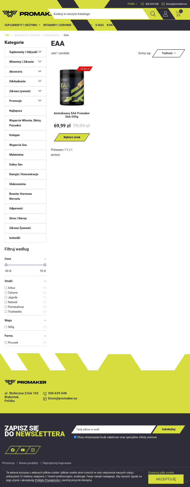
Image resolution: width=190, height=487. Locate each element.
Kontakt (113, 25)
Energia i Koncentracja (23, 174)
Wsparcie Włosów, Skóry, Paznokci (25, 123)
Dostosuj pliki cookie (161, 472)
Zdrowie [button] (83, 25)
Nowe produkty (28, 463)
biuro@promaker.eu (60, 398)
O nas (99, 25)
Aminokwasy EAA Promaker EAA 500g (72, 115)
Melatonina (16, 154)
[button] (25, 52)
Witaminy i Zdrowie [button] (57, 25)
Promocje (8, 463)
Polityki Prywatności (47, 480)
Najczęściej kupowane (57, 463)
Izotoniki (14, 238)
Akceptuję (166, 479)
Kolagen (14, 135)
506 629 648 (55, 393)
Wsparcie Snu (18, 145)
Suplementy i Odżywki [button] (21, 25)
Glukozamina (17, 184)
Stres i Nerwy (18, 218)
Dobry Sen (15, 164)
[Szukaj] (98, 14)
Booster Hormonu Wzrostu (20, 196)
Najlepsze (15, 110)
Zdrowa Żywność (20, 228)
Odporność (16, 208)
